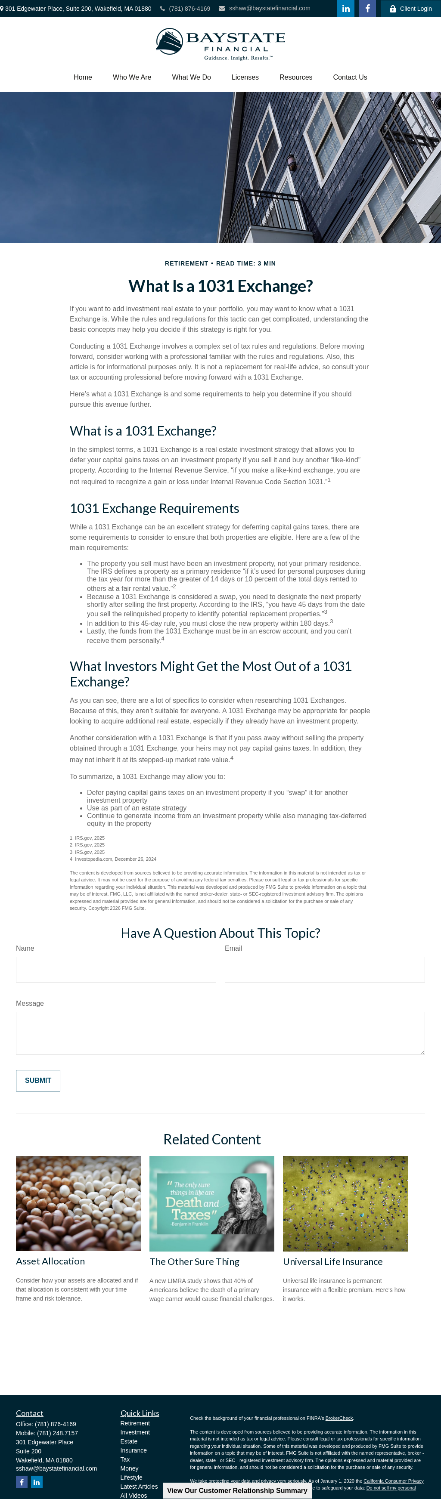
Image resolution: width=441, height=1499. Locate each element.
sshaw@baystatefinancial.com (265, 8)
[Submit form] (38, 1080)
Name (25, 948)
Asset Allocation (50, 1261)
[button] (82, 77)
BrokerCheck (339, 1418)
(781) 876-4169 (185, 8)
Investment (135, 1432)
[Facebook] (367, 8)
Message (30, 1003)
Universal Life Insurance (333, 1261)
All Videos (134, 1495)
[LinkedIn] (345, 8)
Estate (129, 1441)
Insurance (134, 1450)
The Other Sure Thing (194, 1261)
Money (130, 1468)
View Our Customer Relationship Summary (237, 1490)
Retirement (135, 1423)
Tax (125, 1459)
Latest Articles (139, 1486)
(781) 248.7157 (57, 1433)
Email (233, 948)
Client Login (410, 8)
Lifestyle (132, 1477)
